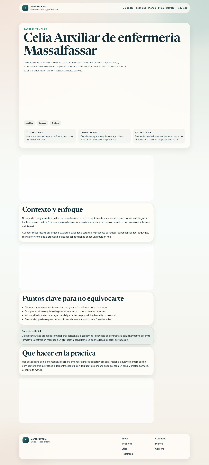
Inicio (125, 438)
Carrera (170, 7)
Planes (152, 7)
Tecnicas (141, 7)
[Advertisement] (104, 97)
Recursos (182, 7)
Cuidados (128, 7)
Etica (161, 7)
